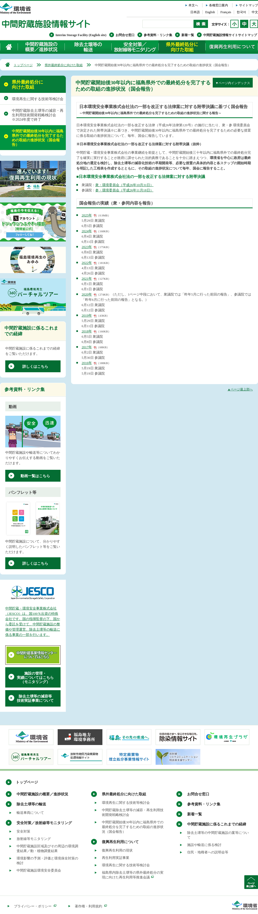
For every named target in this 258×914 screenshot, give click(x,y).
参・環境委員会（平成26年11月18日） (124, 190)
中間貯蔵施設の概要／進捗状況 (41, 47)
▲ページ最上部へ (240, 389)
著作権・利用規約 (91, 906)
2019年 (87, 315)
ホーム (9, 47)
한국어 (241, 12)
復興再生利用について (231, 47)
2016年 (87, 363)
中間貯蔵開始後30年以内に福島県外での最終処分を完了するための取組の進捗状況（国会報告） (37, 138)
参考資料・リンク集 (158, 35)
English (210, 12)
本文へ (193, 5)
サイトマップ (248, 5)
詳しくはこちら (35, 367)
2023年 (87, 247)
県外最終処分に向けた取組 (181, 47)
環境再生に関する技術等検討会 (37, 99)
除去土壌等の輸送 (31, 804)
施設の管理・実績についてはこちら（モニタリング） (35, 677)
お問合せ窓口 (125, 35)
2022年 (87, 263)
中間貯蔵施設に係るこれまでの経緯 (216, 824)
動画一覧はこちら (35, 476)
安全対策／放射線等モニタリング (134, 47)
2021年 (87, 279)
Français (225, 12)
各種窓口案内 (218, 5)
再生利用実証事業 (115, 858)
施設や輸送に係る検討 (204, 845)
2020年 (87, 294)
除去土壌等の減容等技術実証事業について (35, 698)
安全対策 (23, 831)
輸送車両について (30, 813)
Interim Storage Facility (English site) (81, 35)
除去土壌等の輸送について (87, 47)
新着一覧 (187, 35)
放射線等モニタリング (34, 839)
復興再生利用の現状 (117, 850)
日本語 (195, 12)
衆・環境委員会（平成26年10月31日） (124, 185)
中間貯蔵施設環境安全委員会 (39, 870)
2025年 (87, 215)
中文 (255, 12)
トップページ (23, 65)
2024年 (87, 231)
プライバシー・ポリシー (35, 906)
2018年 (87, 331)
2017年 (87, 347)
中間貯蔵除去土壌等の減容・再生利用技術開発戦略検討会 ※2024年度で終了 (37, 115)
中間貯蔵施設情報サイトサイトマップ (230, 35)
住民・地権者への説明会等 (207, 852)
